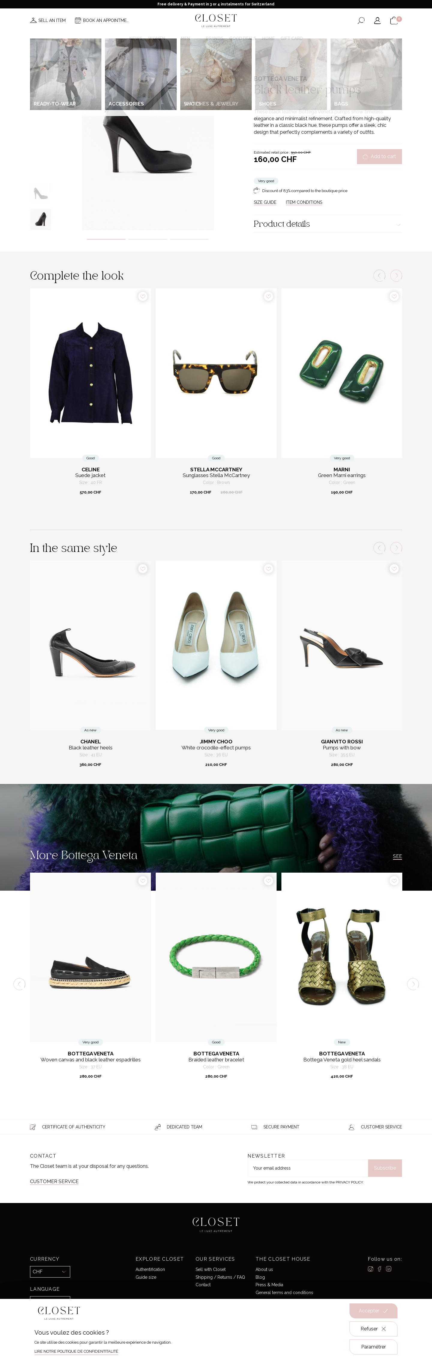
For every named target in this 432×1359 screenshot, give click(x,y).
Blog (260, 1277)
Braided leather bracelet (216, 1060)
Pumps (305, 64)
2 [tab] (147, 239)
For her (274, 64)
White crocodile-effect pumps (216, 748)
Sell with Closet (211, 1269)
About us (264, 1269)
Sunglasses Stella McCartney (216, 475)
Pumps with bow (342, 748)
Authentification (150, 1269)
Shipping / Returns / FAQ (220, 1277)
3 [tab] (189, 239)
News (135, 38)
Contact (203, 1284)
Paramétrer (373, 1347)
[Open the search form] (361, 20)
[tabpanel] (148, 137)
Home (268, 38)
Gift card (291, 38)
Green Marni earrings (342, 475)
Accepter (373, 1311)
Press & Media (269, 1284)
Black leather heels (90, 748)
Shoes (290, 64)
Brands (214, 38)
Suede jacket (90, 475)
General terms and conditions (284, 1292)
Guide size (146, 1277)
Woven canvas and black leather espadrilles (90, 1060)
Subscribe (385, 1168)
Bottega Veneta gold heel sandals (342, 1060)
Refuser (374, 1329)
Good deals (242, 38)
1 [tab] (106, 239)
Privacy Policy (349, 1182)
